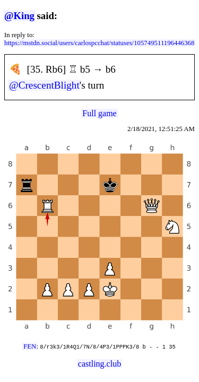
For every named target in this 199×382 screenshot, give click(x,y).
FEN (29, 346)
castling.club (99, 363)
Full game (99, 113)
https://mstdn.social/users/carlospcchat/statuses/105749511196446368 (99, 43)
